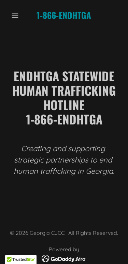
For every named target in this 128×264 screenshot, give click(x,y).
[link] (64, 16)
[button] (16, 15)
